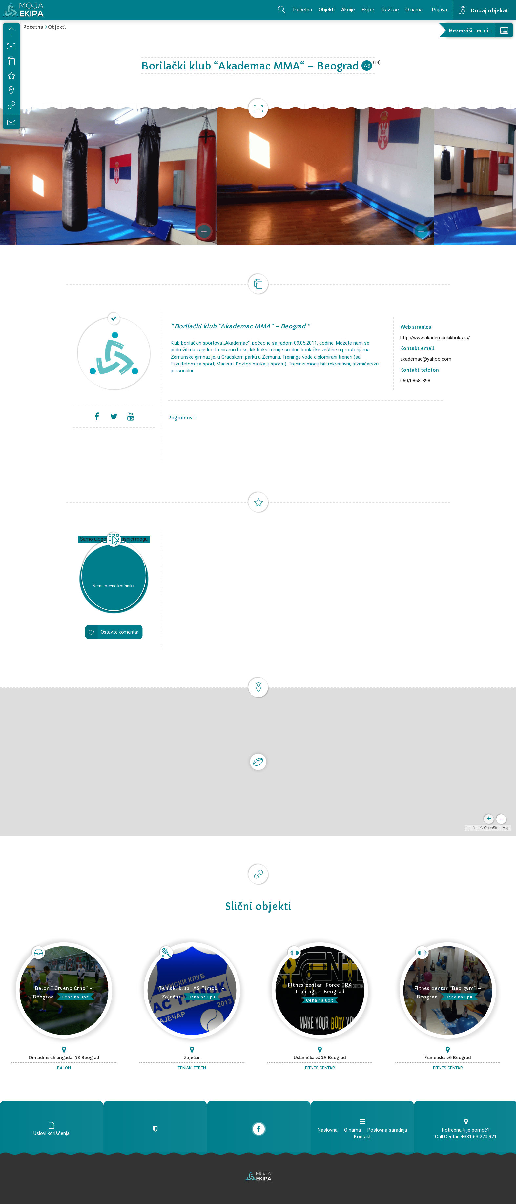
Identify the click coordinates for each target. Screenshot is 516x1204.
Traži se (390, 10)
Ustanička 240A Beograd (320, 1057)
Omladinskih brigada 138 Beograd (64, 1057)
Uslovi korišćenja (51, 1133)
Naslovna (328, 1130)
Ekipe (367, 10)
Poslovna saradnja (387, 1130)
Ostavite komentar (119, 632)
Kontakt (362, 1137)
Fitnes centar (320, 1067)
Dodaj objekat (489, 10)
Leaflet (471, 828)
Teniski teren (192, 1067)
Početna (302, 10)
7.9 (367, 65)
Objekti (327, 10)
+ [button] (489, 819)
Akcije (348, 10)
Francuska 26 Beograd (447, 1057)
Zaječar (192, 1057)
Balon (64, 1067)
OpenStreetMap (496, 828)
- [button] (501, 819)
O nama (414, 10)
